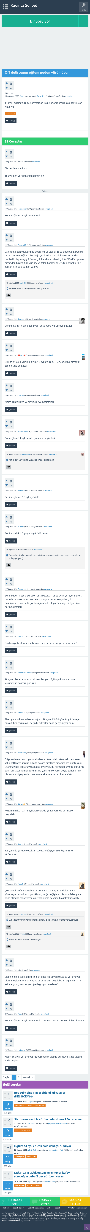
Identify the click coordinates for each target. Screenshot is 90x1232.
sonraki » (28, 1077)
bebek (30, 1105)
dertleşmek (10, 113)
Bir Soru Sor (40, 21)
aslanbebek (50, 1182)
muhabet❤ (31, 1157)
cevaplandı (36, 162)
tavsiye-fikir (20, 1105)
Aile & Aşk (31, 1123)
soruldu (68, 96)
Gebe (49, 1208)
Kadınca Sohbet (24, 5)
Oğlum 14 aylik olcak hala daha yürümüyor (42, 1146)
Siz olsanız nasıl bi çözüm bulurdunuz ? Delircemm (48, 1119)
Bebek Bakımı (19, 1208)
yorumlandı (48, 283)
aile (17, 1130)
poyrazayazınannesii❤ (57, 1123)
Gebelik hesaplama (36, 1208)
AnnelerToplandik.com (77, 1208)
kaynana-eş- (26, 1130)
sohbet (30, 1185)
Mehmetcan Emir (56, 1150)
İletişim (6, 1208)
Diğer (22, 96)
